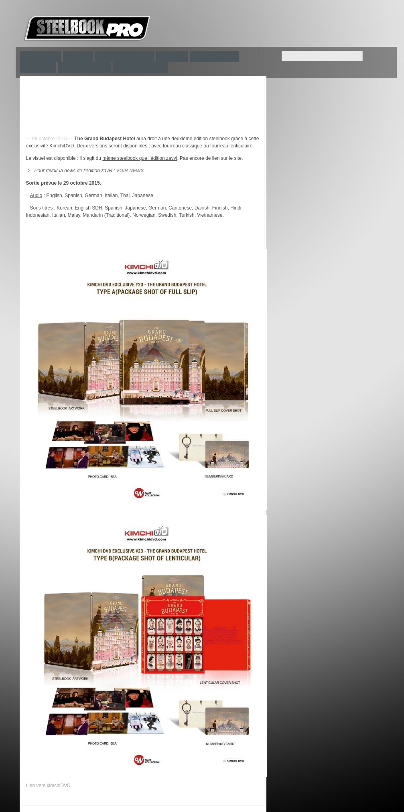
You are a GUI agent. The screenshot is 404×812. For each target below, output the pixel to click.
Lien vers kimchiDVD (48, 785)
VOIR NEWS (130, 170)
